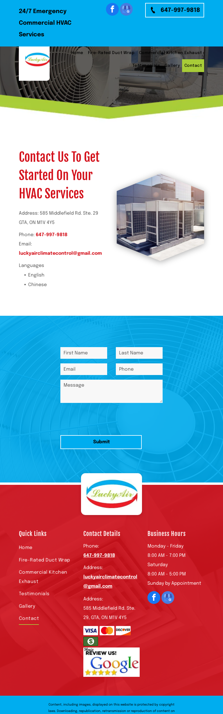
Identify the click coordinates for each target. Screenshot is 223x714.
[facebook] (112, 10)
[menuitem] (77, 52)
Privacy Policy (150, 692)
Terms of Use (126, 692)
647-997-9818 (51, 234)
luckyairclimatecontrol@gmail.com (60, 253)
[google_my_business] (126, 10)
